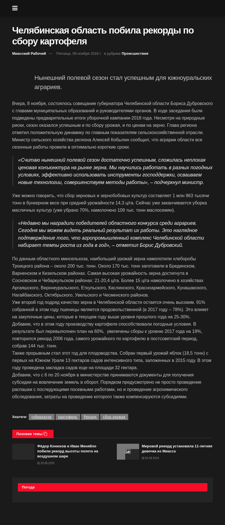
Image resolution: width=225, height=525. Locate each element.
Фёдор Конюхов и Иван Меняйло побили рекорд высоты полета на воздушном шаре (67, 451)
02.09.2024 (150, 458)
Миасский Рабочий (29, 53)
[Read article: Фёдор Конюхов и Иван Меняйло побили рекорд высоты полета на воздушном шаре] (23, 452)
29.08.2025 (46, 463)
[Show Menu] (15, 8)
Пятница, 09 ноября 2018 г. (78, 53)
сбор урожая (114, 417)
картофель (68, 417)
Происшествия (135, 53)
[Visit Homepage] (116, 8)
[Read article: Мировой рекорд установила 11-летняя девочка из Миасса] (128, 452)
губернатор (42, 417)
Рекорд (90, 417)
